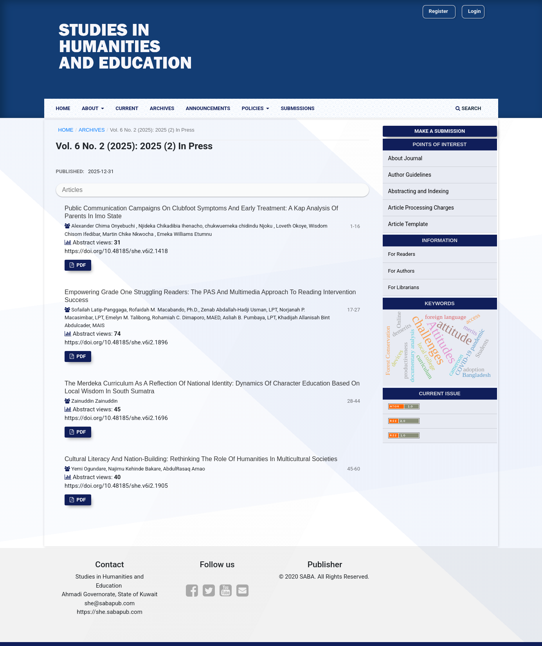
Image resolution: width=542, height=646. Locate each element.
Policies (253, 108)
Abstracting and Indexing (418, 191)
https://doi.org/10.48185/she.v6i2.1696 (116, 418)
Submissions (297, 108)
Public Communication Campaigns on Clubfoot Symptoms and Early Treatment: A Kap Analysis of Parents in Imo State (201, 212)
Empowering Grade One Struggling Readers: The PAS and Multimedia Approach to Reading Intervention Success (210, 296)
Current (126, 108)
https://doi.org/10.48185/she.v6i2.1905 (116, 485)
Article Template (408, 224)
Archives (162, 108)
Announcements (208, 108)
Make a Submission (439, 131)
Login (474, 11)
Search (468, 108)
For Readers (402, 254)
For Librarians (403, 287)
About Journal (405, 158)
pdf (80, 265)
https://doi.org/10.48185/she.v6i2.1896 (116, 342)
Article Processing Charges (421, 207)
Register (438, 11)
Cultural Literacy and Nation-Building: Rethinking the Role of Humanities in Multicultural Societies (201, 459)
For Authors (401, 271)
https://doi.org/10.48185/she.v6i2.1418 (116, 251)
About (91, 108)
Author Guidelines (409, 175)
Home (63, 108)
